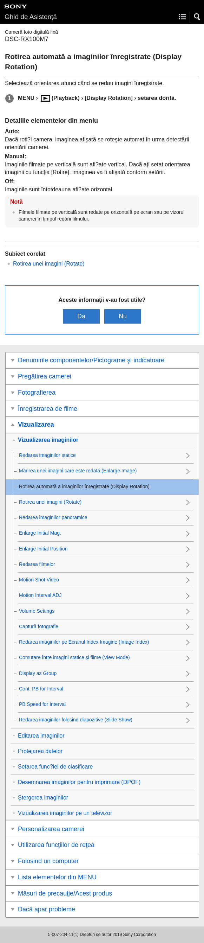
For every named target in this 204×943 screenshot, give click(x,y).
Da (81, 316)
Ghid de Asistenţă (31, 16)
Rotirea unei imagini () (49, 264)
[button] (197, 17)
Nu (123, 316)
